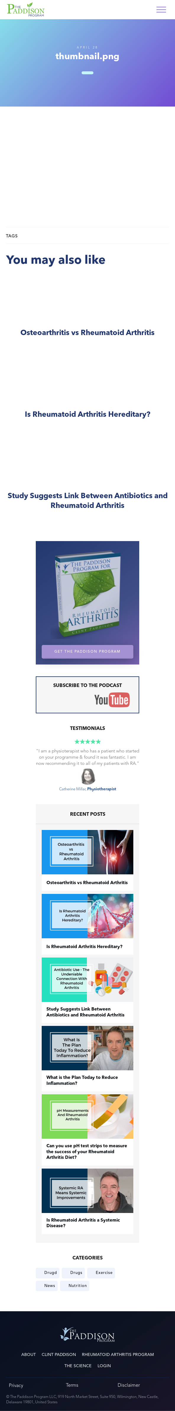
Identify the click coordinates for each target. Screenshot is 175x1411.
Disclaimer (129, 1385)
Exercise (104, 1272)
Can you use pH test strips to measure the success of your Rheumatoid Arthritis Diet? (86, 1152)
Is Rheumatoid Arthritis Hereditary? (87, 394)
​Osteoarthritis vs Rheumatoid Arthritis (87, 312)
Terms (72, 1385)
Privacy (16, 1385)
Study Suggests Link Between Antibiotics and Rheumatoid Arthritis (87, 480)
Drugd (50, 1272)
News (49, 1285)
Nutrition (78, 1285)
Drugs (76, 1272)
